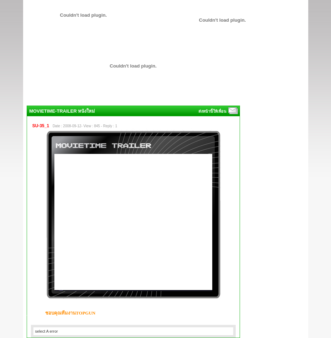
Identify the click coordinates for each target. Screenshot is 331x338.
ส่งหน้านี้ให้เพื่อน (213, 111)
